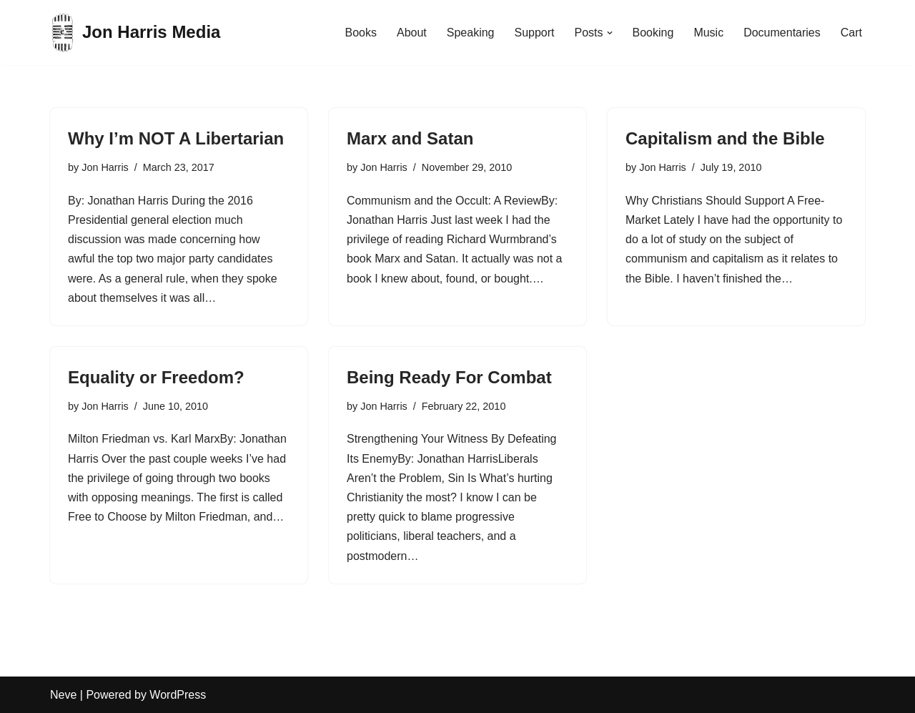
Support (534, 32)
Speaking (471, 32)
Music (708, 32)
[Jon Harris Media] (135, 32)
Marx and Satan (410, 138)
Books (360, 32)
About (412, 32)
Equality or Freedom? (156, 377)
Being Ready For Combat (449, 377)
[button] (610, 33)
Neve (63, 695)
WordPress (177, 695)
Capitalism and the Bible (725, 138)
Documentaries (782, 32)
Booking (653, 32)
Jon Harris (105, 167)
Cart (851, 32)
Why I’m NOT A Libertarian (176, 138)
